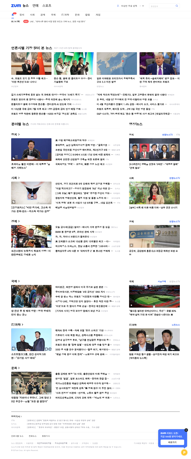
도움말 (95, 443)
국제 (53, 14)
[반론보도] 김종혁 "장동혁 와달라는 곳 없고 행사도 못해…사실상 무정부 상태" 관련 (61, 420)
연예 (35, 6)
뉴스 (26, 6)
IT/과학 (65, 14)
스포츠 (46, 6)
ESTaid (15, 450)
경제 (42, 14)
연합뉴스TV (167, 134)
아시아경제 (58, 86)
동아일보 (143, 86)
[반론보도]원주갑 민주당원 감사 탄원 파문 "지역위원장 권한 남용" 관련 (56, 423)
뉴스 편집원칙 (17, 443)
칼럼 (87, 14)
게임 (98, 14)
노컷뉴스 (176, 324)
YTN (178, 134)
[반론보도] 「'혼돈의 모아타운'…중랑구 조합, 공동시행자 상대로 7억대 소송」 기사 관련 (63, 427)
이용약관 (29, 443)
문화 (77, 14)
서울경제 (162, 281)
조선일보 (14, 86)
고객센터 (85, 443)
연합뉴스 (100, 86)
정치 (22, 14)
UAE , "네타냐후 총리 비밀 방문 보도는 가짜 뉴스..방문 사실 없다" (58, 21)
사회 (32, 14)
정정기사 (15, 416)
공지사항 (74, 443)
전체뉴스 (33, 436)
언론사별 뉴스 (17, 436)
